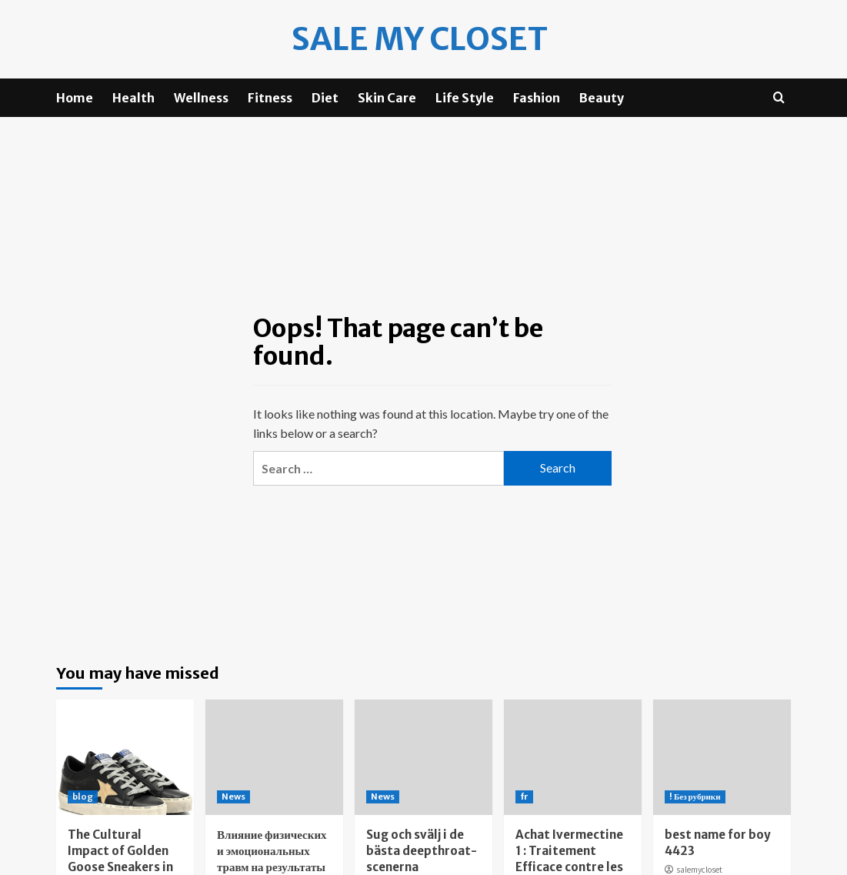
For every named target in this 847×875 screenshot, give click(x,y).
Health (133, 97)
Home (74, 97)
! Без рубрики (695, 795)
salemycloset (699, 868)
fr (524, 795)
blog (82, 795)
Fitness (270, 97)
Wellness (201, 97)
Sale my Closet (419, 38)
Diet (325, 97)
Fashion (536, 97)
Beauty (601, 97)
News (233, 795)
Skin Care (387, 97)
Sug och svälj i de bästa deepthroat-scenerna (421, 850)
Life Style (464, 97)
